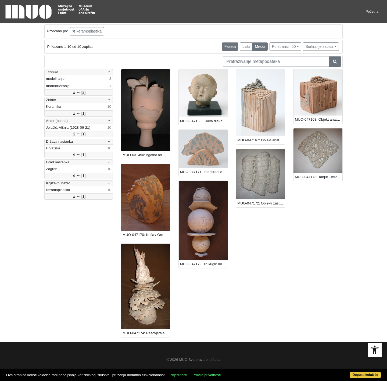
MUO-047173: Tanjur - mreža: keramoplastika (318, 177)
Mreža (260, 46)
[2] (79, 92)
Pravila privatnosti (206, 375)
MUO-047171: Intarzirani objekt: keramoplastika (204, 172)
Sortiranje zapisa (319, 46)
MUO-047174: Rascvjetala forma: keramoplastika (146, 333)
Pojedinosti (178, 375)
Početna (372, 11)
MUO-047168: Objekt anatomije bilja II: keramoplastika (318, 119)
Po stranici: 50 (284, 46)
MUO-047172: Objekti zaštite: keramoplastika (261, 203)
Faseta (230, 46)
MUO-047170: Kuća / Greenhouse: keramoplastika (146, 235)
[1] (79, 113)
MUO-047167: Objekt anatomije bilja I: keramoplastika (261, 140)
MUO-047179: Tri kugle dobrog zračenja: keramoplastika (204, 264)
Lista (246, 46)
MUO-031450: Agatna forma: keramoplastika (146, 155)
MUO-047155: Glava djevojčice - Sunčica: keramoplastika (204, 121)
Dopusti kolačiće (365, 375)
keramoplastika (87, 31)
